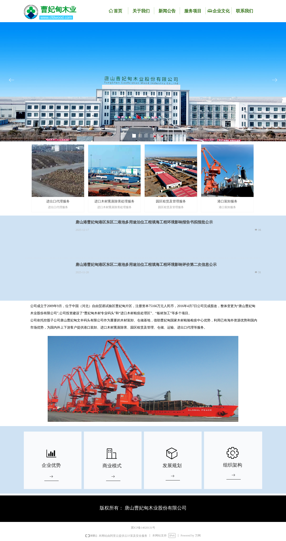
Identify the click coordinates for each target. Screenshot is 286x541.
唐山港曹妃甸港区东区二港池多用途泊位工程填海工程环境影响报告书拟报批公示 (144, 222)
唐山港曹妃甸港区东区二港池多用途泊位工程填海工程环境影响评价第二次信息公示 (146, 265)
